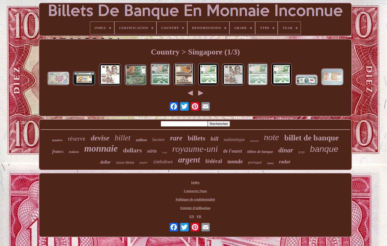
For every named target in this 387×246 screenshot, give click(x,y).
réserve (76, 138)
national (254, 140)
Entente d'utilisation (195, 208)
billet (123, 138)
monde (235, 161)
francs (57, 151)
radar (284, 161)
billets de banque (260, 152)
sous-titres (125, 162)
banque (324, 149)
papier (144, 162)
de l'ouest (232, 151)
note (271, 137)
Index (195, 182)
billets (196, 138)
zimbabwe (163, 161)
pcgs (301, 152)
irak (164, 152)
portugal (255, 162)
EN (191, 216)
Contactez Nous (195, 191)
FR (199, 216)
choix (270, 163)
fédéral (213, 161)
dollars (132, 150)
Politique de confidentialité (195, 199)
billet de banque (311, 137)
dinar (285, 150)
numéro (57, 140)
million (141, 140)
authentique (234, 139)
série (152, 151)
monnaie (101, 148)
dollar (105, 162)
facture (158, 139)
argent (189, 159)
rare (176, 138)
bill (214, 138)
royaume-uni (195, 149)
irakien (74, 152)
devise (100, 138)
